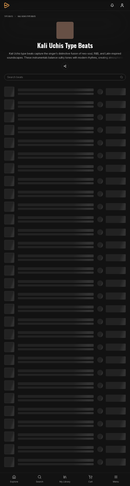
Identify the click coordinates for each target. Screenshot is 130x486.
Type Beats (8, 16)
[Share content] (65, 66)
